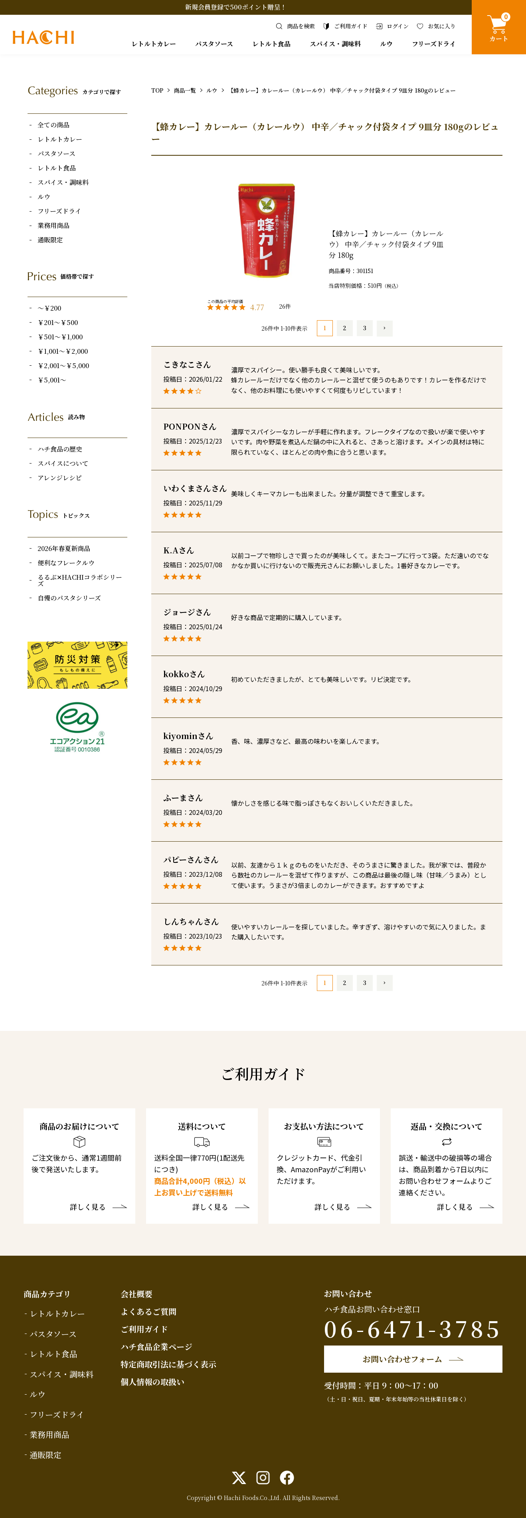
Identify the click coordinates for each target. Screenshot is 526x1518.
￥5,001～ (52, 380)
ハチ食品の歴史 (60, 449)
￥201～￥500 (58, 322)
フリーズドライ (434, 43)
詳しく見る (88, 1207)
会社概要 (136, 1294)
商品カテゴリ (47, 1294)
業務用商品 (53, 225)
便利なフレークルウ (66, 563)
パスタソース (214, 43)
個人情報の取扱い (152, 1381)
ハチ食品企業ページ (156, 1346)
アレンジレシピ (60, 478)
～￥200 (49, 308)
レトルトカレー (153, 43)
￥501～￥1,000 (60, 337)
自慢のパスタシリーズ (69, 598)
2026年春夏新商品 (64, 548)
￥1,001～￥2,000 (63, 351)
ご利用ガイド (144, 1329)
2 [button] (344, 328)
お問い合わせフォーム (402, 1359)
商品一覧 (185, 90)
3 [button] (364, 328)
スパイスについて (63, 463)
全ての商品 (53, 125)
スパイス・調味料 (335, 43)
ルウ (386, 43)
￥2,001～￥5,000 (63, 366)
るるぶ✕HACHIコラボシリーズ (80, 580)
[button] (385, 329)
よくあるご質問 (148, 1311)
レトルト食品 (271, 43)
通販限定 (50, 240)
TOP (157, 90)
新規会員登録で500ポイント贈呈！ (236, 7)
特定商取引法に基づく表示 (168, 1364)
